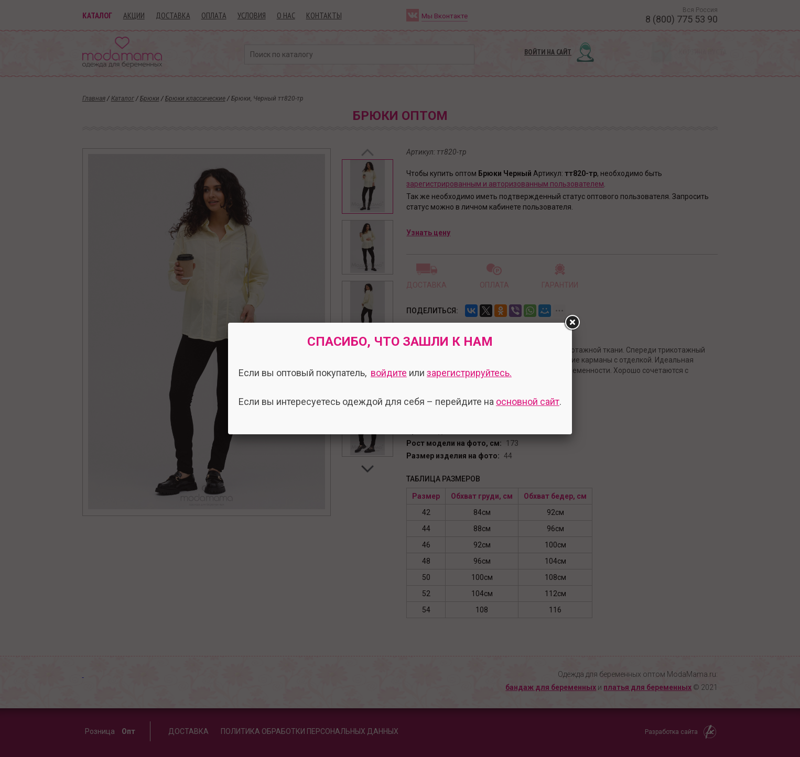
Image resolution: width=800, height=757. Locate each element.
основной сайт (527, 401)
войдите (389, 372)
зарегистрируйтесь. (469, 372)
